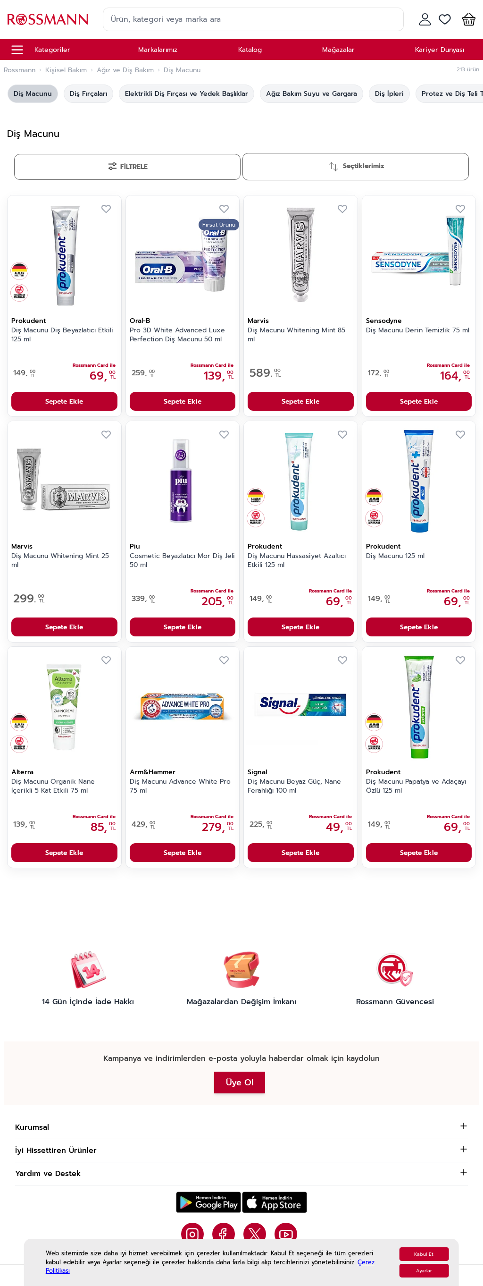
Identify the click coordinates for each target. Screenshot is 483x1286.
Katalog (250, 50)
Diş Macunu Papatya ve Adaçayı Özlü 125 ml (416, 786)
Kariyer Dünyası (439, 50)
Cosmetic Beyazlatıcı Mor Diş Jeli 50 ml (182, 560)
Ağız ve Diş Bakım (125, 70)
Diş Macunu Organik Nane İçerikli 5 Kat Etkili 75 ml (53, 786)
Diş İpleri (389, 94)
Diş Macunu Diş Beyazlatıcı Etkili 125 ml (62, 335)
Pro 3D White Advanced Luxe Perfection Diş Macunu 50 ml (177, 335)
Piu (135, 546)
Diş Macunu (33, 94)
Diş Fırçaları (88, 94)
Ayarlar (424, 1270)
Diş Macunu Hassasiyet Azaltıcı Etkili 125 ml (297, 560)
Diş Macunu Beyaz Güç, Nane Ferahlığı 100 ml (294, 786)
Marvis (258, 321)
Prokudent (28, 321)
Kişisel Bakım (66, 70)
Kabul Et (423, 1254)
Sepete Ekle (64, 401)
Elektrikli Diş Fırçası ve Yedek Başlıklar (186, 94)
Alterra (22, 772)
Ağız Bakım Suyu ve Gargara (311, 94)
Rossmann (19, 70)
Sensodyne (384, 321)
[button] (466, 19)
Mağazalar (338, 50)
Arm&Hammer (152, 772)
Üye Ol (239, 1082)
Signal (257, 772)
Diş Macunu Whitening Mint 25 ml (60, 560)
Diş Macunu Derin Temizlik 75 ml (417, 330)
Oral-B (140, 321)
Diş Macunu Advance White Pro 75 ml (180, 786)
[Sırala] (355, 166)
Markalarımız (157, 50)
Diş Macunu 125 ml (395, 556)
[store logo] (48, 19)
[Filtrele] (127, 167)
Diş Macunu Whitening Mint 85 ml (296, 335)
